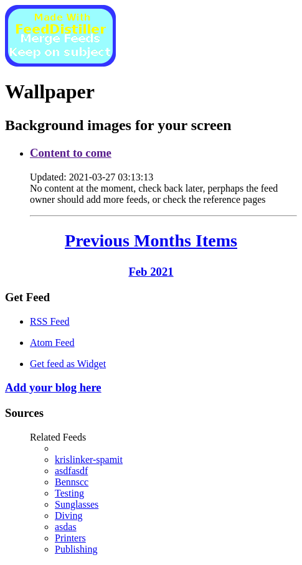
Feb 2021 (150, 271)
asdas (66, 526)
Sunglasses (76, 504)
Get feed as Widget (68, 363)
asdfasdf (71, 470)
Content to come (70, 152)
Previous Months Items (151, 240)
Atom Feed (52, 342)
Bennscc (71, 482)
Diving (68, 515)
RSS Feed (50, 321)
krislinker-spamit (89, 459)
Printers (70, 538)
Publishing (76, 549)
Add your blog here (53, 387)
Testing (69, 493)
